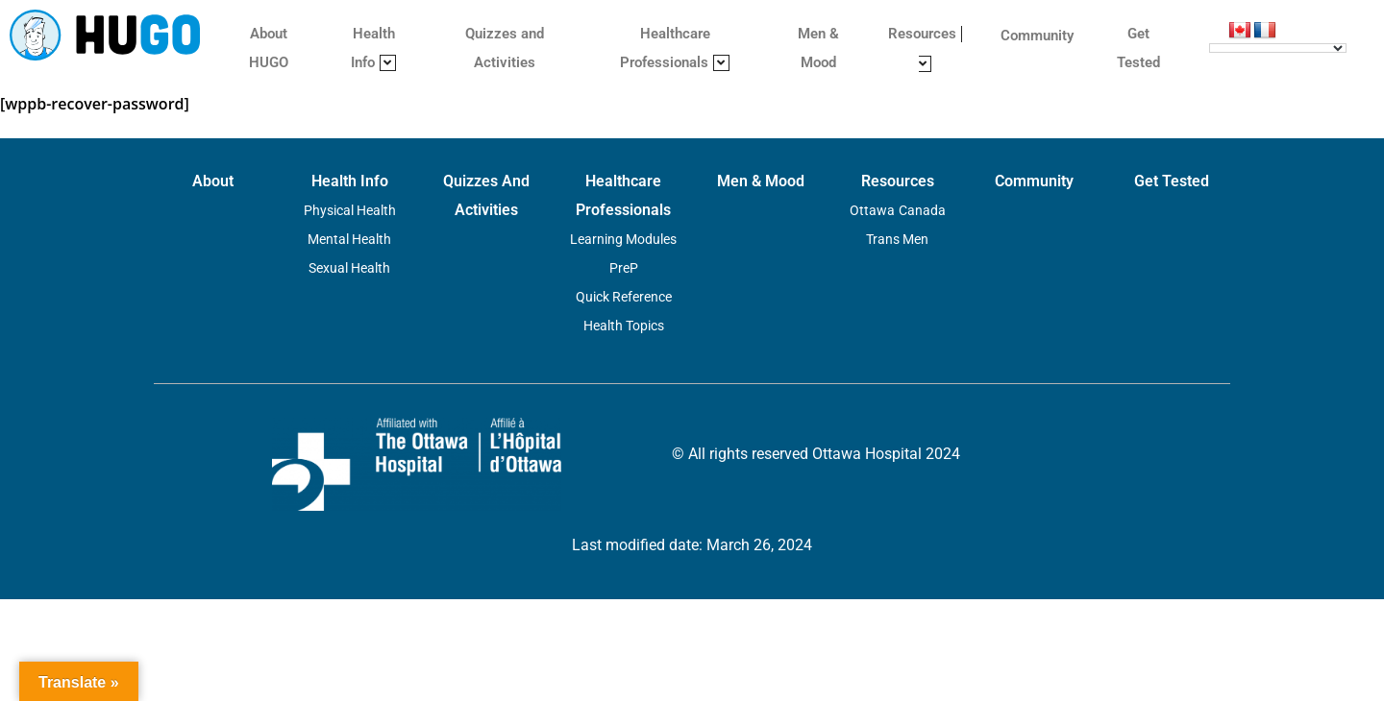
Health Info (373, 48)
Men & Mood (818, 48)
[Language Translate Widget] (1278, 48)
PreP (623, 268)
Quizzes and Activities (504, 48)
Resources (925, 48)
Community (1037, 35)
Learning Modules (623, 239)
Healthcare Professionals (674, 48)
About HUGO (268, 48)
